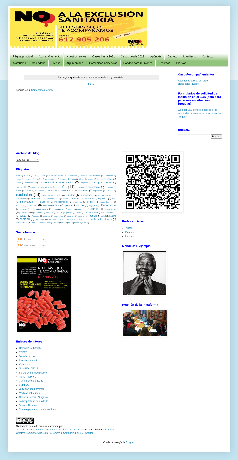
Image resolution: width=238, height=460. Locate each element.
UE (63, 222)
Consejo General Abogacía (33, 397)
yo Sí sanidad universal (31, 388)
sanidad (25, 218)
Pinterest (130, 232)
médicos (91, 201)
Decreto (172, 56)
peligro (34, 209)
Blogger (130, 442)
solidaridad (95, 219)
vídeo (76, 222)
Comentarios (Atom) (42, 90)
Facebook (130, 236)
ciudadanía (30, 182)
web (84, 222)
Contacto (207, 56)
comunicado (45, 182)
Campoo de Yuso (67, 179)
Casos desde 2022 (132, 56)
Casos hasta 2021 (103, 56)
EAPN (28, 190)
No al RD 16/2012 (28, 368)
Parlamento (108, 205)
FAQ (59, 195)
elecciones (39, 190)
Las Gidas (89, 198)
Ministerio (20, 205)
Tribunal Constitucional (41, 222)
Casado (100, 179)
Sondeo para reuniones (138, 63)
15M (18, 175)
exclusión (24, 194)
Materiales (19, 63)
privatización (110, 209)
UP (69, 222)
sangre (112, 215)
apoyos (28, 179)
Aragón (38, 179)
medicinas (77, 202)
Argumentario (74, 63)
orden (80, 205)
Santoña (52, 219)
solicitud (82, 219)
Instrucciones (35, 198)
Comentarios (26, 245)
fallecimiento (47, 195)
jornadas (76, 198)
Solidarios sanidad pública (33, 372)
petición (44, 209)
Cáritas (81, 179)
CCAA (18, 182)
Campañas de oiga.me (31, 380)
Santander (40, 219)
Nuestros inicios (76, 56)
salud (103, 216)
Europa (109, 190)
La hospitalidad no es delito (33, 401)
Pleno (54, 209)
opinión (68, 205)
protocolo (49, 212)
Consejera (97, 182)
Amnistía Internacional (90, 175)
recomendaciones (108, 212)
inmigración (21, 198)
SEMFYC (24, 384)
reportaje (46, 216)
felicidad (70, 195)
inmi (111, 195)
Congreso (84, 182)
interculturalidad (53, 198)
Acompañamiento (50, 56)
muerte (46, 205)
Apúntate (155, 56)
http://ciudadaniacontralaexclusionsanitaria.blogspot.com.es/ (48, 429)
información (86, 195)
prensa (94, 208)
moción (32, 205)
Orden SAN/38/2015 (30, 348)
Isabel (65, 198)
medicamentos (61, 201)
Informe (101, 195)
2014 (26, 175)
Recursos (164, 63)
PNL (62, 209)
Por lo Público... (27, 376)
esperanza (97, 190)
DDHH (109, 182)
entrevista (83, 190)
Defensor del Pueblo (40, 187)
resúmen (81, 216)
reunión (93, 215)
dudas (18, 190)
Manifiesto (189, 56)
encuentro (52, 190)
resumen (70, 216)
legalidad (102, 198)
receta (78, 212)
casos (109, 179)
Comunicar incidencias (103, 63)
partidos (23, 209)
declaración (21, 187)
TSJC (56, 222)
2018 (43, 175)
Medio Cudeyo (106, 202)
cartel (90, 179)
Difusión (181, 63)
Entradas (24, 239)
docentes (80, 187)
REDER (23, 215)
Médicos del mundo (29, 393)
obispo (55, 205)
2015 (35, 175)
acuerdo (73, 175)
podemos (82, 209)
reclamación (91, 212)
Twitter (128, 227)
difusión (59, 186)
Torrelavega (21, 222)
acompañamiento (57, 175)
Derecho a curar (27, 356)
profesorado (24, 212)
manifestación (26, 201)
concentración (65, 182)
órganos (93, 205)
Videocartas (25, 364)
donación (109, 187)
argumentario (50, 179)
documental (94, 187)
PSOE (60, 212)
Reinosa (35, 216)
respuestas (58, 216)
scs (61, 219)
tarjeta (108, 219)
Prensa (55, 63)
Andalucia (108, 175)
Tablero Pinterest (28, 405)
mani (114, 198)
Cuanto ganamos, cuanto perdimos (37, 409)
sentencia (71, 219)
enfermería (67, 190)
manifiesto (44, 201)
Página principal (23, 56)
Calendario (39, 63)
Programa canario (28, 360)
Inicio (91, 84)
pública (69, 212)
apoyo (18, 179)
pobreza (71, 209)
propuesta (37, 212)
